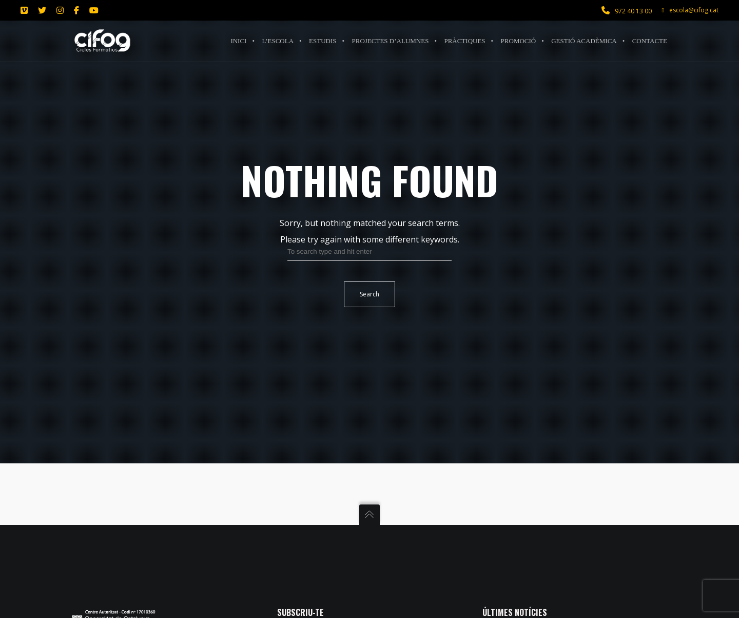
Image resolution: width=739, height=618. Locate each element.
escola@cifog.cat (690, 10)
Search (369, 294)
